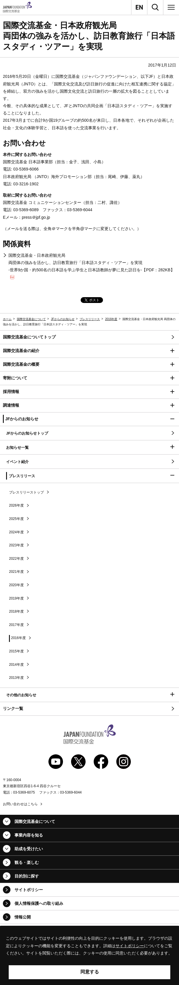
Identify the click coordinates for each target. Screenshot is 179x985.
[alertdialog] (89, 955)
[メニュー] (171, 7)
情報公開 (23, 917)
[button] (89, 351)
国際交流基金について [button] (35, 821)
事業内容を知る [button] (29, 835)
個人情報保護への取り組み (39, 903)
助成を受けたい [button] (29, 848)
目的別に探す (27, 876)
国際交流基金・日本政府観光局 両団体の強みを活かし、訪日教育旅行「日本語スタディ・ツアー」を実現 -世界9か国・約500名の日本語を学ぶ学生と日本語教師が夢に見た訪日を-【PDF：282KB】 (91, 266)
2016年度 (111, 319)
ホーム (7, 319)
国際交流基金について (31, 319)
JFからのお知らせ (63, 319)
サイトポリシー (29, 889)
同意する (89, 971)
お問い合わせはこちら (20, 804)
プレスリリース (89, 319)
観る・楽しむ (27, 862)
